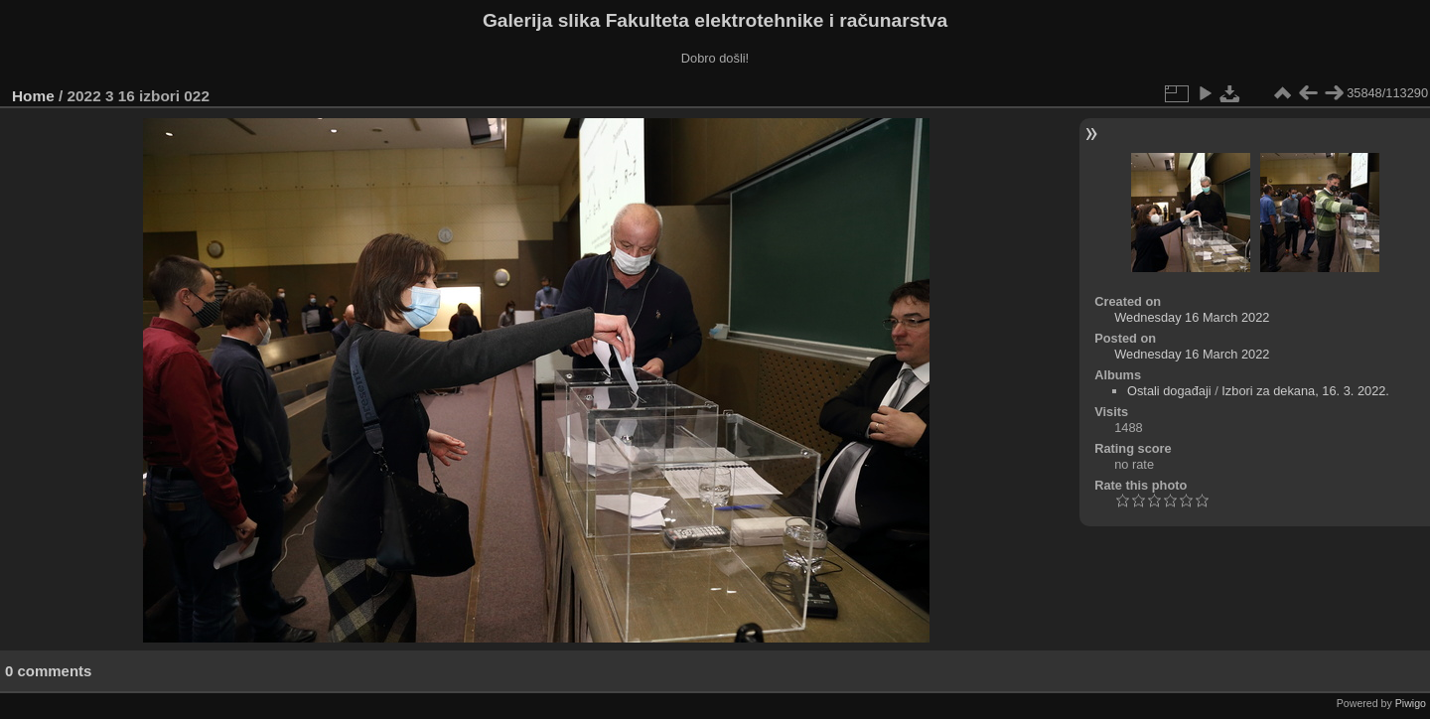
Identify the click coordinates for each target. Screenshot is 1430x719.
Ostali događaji (1169, 390)
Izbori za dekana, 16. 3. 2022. (1305, 390)
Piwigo (1410, 703)
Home (33, 95)
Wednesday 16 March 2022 (1191, 317)
